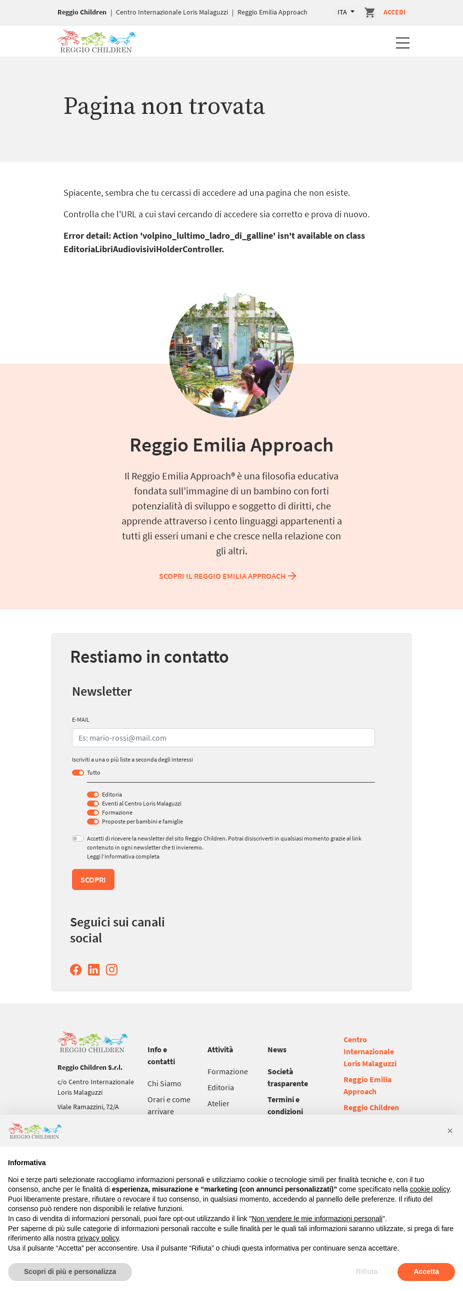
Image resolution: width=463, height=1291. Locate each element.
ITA (343, 11)
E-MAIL (81, 719)
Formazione (117, 812)
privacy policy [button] (98, 1238)
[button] (450, 1131)
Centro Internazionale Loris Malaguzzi (172, 11)
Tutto (93, 772)
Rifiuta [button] (367, 1272)
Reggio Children (82, 11)
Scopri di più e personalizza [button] (70, 1272)
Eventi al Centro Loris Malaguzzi (142, 803)
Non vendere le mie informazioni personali (317, 1219)
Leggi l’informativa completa (123, 856)
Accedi (395, 11)
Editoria (112, 794)
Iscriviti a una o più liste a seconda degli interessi (132, 759)
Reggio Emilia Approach (273, 11)
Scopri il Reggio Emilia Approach (228, 576)
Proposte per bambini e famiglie (142, 821)
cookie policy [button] (430, 1189)
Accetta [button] (426, 1272)
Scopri (93, 879)
